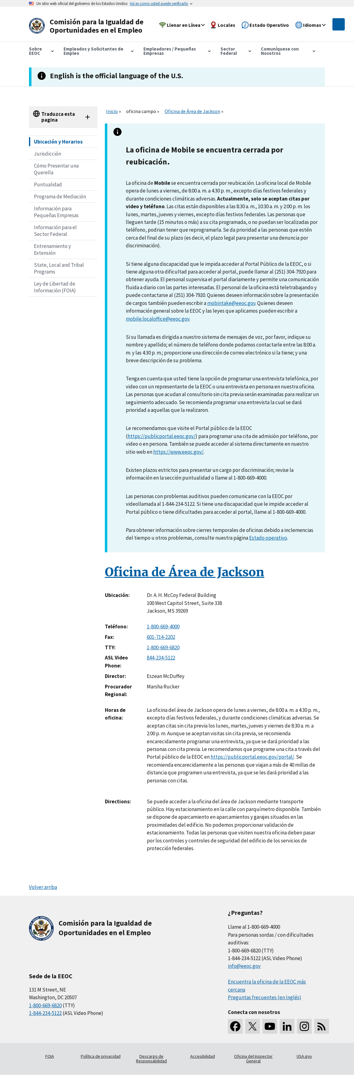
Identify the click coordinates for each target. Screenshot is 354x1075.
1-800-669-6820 (163, 647)
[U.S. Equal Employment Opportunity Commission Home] (88, 26)
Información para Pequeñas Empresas (56, 212)
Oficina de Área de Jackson (192, 111)
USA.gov (304, 1056)
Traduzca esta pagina (58, 117)
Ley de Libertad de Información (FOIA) (55, 287)
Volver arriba (43, 887)
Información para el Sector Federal (55, 230)
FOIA (49, 1056)
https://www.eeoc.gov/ (178, 451)
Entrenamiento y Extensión (52, 249)
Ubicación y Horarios (58, 141)
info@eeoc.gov (244, 966)
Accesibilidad (202, 1056)
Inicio (112, 111)
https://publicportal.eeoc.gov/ (162, 436)
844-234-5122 (161, 657)
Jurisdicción (47, 153)
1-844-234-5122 (45, 1013)
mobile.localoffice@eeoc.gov (157, 318)
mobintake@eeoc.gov (231, 303)
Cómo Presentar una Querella (56, 169)
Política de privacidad (101, 1056)
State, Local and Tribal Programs (59, 268)
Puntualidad (48, 184)
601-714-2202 (161, 637)
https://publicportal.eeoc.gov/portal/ (252, 756)
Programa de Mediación (60, 196)
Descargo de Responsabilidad (151, 1058)
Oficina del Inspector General (253, 1058)
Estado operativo (268, 537)
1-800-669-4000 (163, 626)
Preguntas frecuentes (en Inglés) (264, 997)
